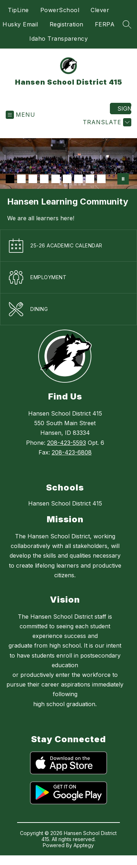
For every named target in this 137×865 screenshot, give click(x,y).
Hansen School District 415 (65, 503)
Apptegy (83, 845)
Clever (100, 10)
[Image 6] (67, 179)
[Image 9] (101, 179)
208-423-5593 (66, 442)
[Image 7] (78, 179)
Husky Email (20, 24)
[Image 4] (44, 179)
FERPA (105, 24)
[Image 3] (33, 179)
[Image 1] (10, 179)
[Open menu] (20, 114)
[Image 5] (55, 179)
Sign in (124, 108)
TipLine (18, 10)
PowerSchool (60, 10)
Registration (66, 24)
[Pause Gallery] (123, 179)
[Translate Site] (106, 122)
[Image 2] (21, 179)
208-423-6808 (72, 452)
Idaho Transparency (58, 38)
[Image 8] (90, 179)
